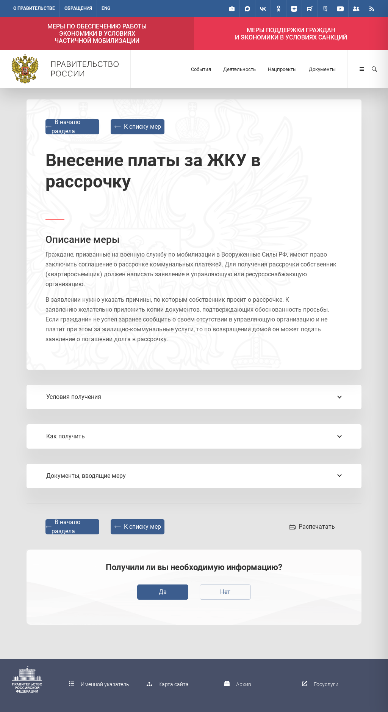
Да (163, 591)
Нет (225, 591)
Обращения (78, 8)
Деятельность (239, 69)
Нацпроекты (282, 69)
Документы (322, 69)
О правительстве (34, 8)
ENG (106, 8)
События (201, 69)
